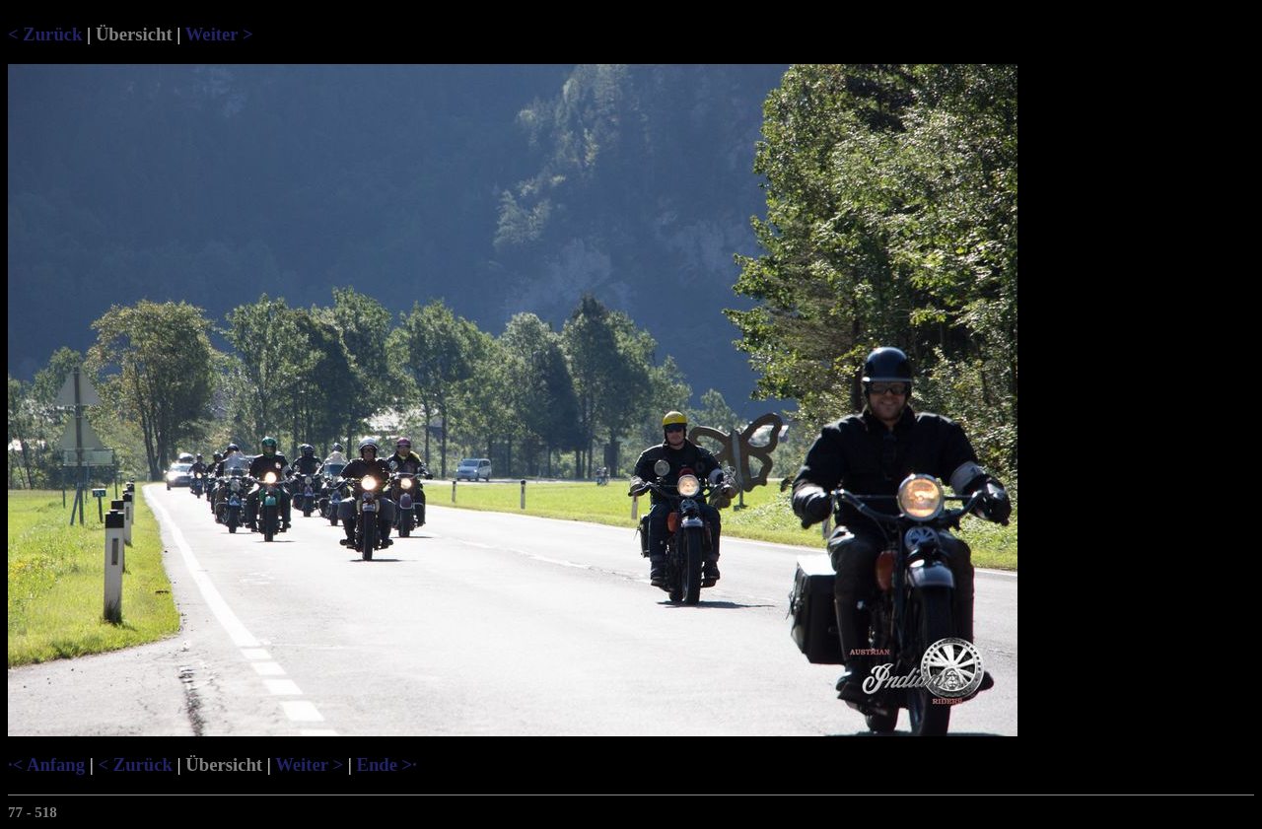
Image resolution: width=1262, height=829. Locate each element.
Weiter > (219, 34)
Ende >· (386, 764)
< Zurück (45, 34)
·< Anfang (46, 764)
